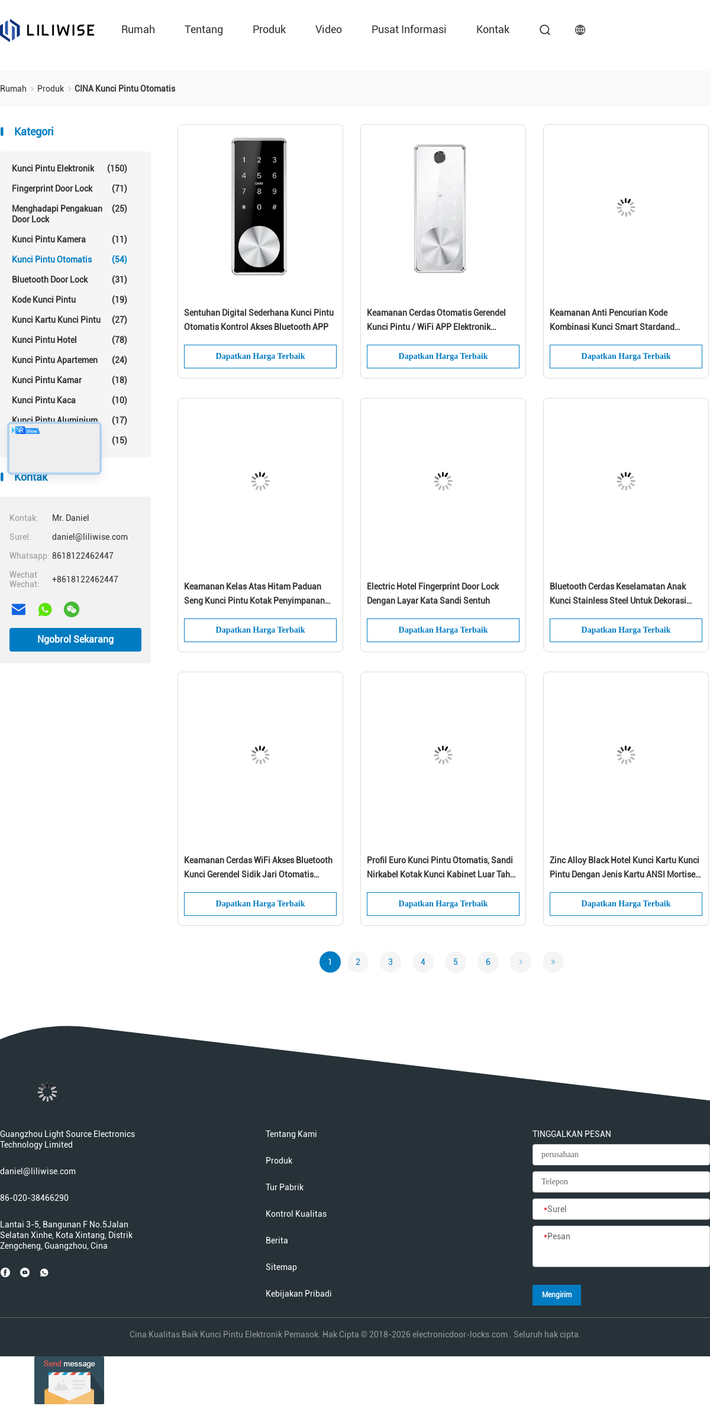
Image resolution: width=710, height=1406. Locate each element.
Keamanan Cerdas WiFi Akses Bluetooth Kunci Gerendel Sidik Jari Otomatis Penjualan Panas (258, 869)
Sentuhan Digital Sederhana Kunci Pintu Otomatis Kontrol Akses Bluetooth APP (259, 320)
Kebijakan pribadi (299, 1293)
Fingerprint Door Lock (69, 188)
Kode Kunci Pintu (69, 299)
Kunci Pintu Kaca (69, 400)
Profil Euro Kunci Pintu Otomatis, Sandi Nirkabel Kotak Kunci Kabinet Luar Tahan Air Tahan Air (443, 869)
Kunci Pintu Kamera (69, 239)
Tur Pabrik (285, 1187)
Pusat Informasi (409, 29)
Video (328, 29)
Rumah (138, 29)
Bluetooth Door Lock (69, 279)
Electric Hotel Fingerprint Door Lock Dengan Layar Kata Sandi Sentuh (433, 593)
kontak (492, 29)
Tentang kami (291, 1134)
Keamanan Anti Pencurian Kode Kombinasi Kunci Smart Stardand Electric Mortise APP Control (612, 321)
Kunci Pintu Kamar (69, 380)
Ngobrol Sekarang (75, 639)
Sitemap (281, 1267)
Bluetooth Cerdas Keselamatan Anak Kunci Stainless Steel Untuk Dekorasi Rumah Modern (618, 595)
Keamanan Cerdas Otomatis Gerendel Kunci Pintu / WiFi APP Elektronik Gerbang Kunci (436, 321)
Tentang (204, 29)
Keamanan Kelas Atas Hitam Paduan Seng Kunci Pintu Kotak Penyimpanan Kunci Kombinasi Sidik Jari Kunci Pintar (258, 595)
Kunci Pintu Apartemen (69, 360)
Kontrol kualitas (296, 1214)
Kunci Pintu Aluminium (69, 420)
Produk (269, 29)
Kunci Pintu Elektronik (69, 168)
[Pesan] (621, 1247)
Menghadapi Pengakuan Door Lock (69, 213)
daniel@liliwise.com (38, 1171)
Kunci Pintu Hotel (69, 340)
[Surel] (621, 1209)
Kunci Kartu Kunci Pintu (69, 320)
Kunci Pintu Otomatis (69, 259)
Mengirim (557, 1295)
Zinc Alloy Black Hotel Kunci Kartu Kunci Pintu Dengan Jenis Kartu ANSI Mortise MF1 (624, 869)
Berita (277, 1240)
